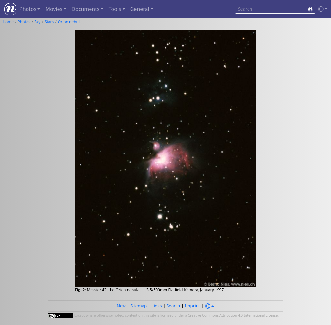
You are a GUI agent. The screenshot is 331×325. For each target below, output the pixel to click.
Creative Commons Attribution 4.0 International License (233, 315)
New (121, 306)
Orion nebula (70, 22)
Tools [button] (115, 9)
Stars (49, 22)
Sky (37, 22)
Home (8, 22)
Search (173, 306)
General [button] (139, 9)
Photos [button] (27, 9)
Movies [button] (53, 9)
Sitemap (138, 306)
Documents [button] (85, 9)
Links (157, 306)
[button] (321, 9)
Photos (24, 22)
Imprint (192, 306)
